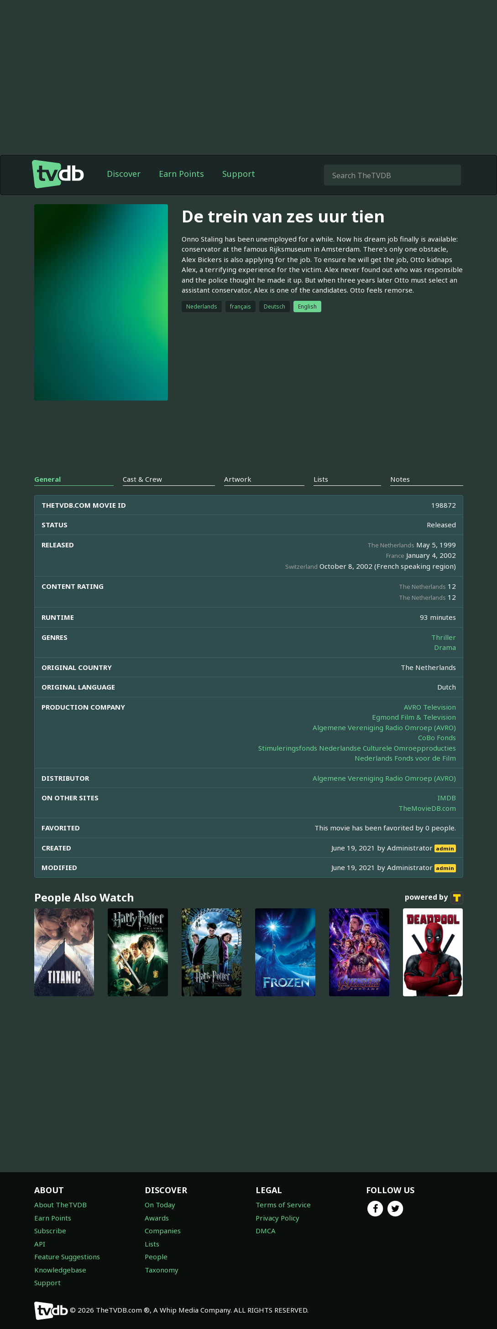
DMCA (266, 1230)
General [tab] (47, 479)
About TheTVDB (60, 1204)
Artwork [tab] (237, 479)
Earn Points (181, 173)
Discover (124, 173)
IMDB (447, 797)
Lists (152, 1243)
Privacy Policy (277, 1217)
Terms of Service (283, 1204)
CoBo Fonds (437, 737)
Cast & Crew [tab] (142, 479)
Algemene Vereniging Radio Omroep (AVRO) (384, 727)
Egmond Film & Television (414, 716)
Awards (157, 1217)
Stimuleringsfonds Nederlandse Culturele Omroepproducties (357, 747)
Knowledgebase (60, 1269)
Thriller (443, 637)
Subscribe (50, 1230)
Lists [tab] (321, 479)
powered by (434, 897)
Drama (445, 647)
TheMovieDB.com (427, 808)
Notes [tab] (400, 479)
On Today (160, 1204)
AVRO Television (430, 706)
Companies (163, 1230)
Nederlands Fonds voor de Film (405, 757)
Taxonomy (161, 1269)
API (39, 1243)
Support (238, 173)
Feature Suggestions (67, 1256)
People (156, 1256)
